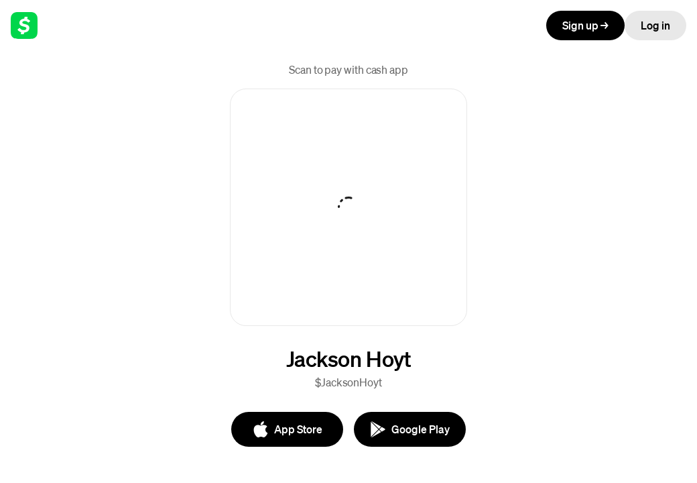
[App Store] (287, 429)
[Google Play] (410, 429)
